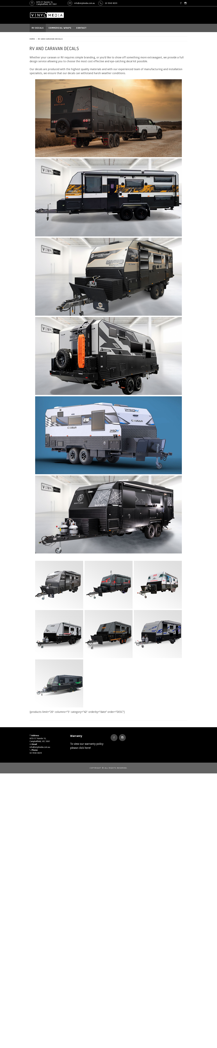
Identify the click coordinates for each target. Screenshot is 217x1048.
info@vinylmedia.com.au (84, 3)
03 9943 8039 (111, 3)
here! (88, 747)
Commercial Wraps (60, 28)
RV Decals (38, 28)
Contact (81, 28)
